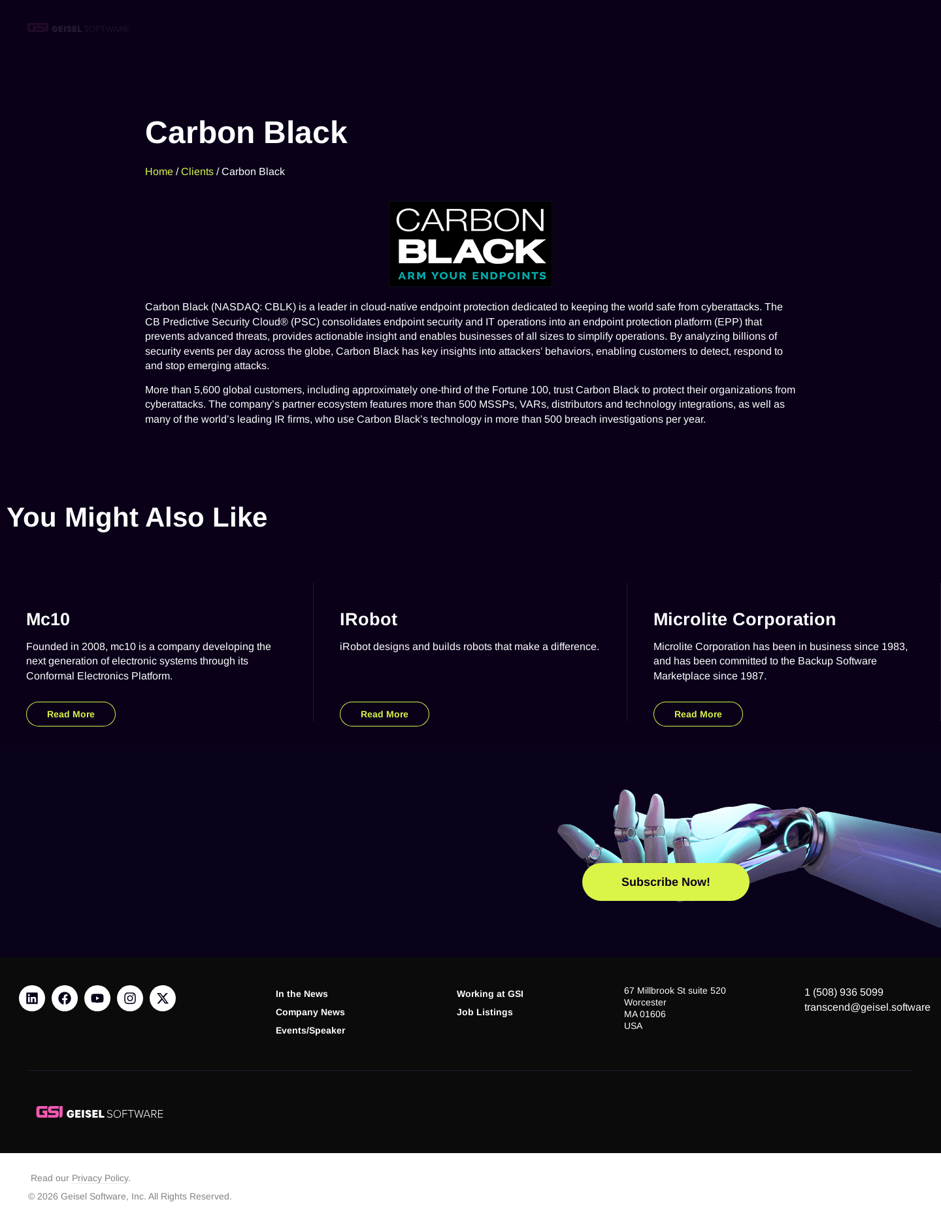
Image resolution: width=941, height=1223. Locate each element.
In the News (302, 994)
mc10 (48, 619)
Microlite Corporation (744, 619)
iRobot (368, 619)
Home (159, 170)
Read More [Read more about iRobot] (384, 714)
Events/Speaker (310, 1030)
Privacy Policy (100, 1178)
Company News (310, 1012)
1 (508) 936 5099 (843, 992)
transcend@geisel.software (867, 1007)
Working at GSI (490, 994)
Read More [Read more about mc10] (71, 714)
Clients (197, 170)
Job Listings (485, 1012)
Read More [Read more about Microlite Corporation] (698, 714)
